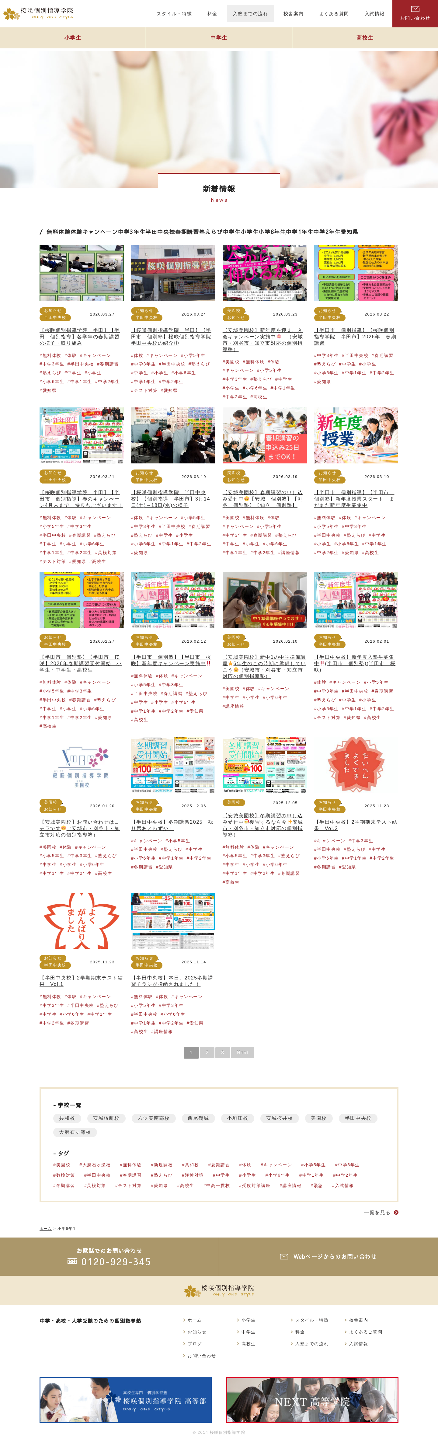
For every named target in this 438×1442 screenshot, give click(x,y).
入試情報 (344, 1185)
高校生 (365, 38)
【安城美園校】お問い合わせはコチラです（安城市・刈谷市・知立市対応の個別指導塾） (80, 828)
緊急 (318, 1185)
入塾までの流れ (311, 1343)
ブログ (195, 1343)
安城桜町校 (107, 1118)
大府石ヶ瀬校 (120, 1132)
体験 (76, 232)
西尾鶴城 (199, 1118)
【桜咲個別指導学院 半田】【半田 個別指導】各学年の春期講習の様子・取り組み (80, 337)
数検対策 (65, 1175)
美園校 (234, 310)
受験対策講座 (256, 1185)
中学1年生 (300, 232)
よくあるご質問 (365, 1331)
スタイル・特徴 (311, 1320)
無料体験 (58, 232)
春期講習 (187, 232)
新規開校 (163, 1164)
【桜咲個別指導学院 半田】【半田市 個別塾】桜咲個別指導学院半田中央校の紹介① (171, 337)
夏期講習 (220, 1164)
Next (243, 1052)
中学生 (219, 38)
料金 (300, 1331)
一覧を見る (377, 1212)
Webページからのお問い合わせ (335, 1256)
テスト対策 (146, 390)
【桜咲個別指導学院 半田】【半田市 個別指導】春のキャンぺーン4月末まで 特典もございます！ (81, 499)
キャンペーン (100, 232)
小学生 (73, 38)
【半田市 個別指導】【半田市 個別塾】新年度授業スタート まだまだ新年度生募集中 (354, 499)
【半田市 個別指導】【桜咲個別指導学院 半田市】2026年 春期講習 (355, 337)
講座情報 (290, 552)
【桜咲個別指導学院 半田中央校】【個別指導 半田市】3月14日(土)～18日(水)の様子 (170, 499)
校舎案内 (358, 1320)
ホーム (195, 1320)
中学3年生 (131, 232)
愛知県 (350, 232)
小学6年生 (272, 232)
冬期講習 (143, 866)
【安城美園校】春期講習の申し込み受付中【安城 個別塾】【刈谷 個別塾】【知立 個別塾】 (263, 499)
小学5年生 (195, 355)
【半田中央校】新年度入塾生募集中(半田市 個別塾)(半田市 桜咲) (355, 663)
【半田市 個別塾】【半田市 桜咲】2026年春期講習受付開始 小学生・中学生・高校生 (81, 663)
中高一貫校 (218, 1185)
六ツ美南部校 (155, 1118)
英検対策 (107, 552)
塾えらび (211, 232)
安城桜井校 (281, 1118)
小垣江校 (239, 1118)
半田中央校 (160, 232)
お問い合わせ (415, 13)
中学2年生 (327, 232)
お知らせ (53, 310)
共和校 (67, 1118)
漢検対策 (194, 1175)
